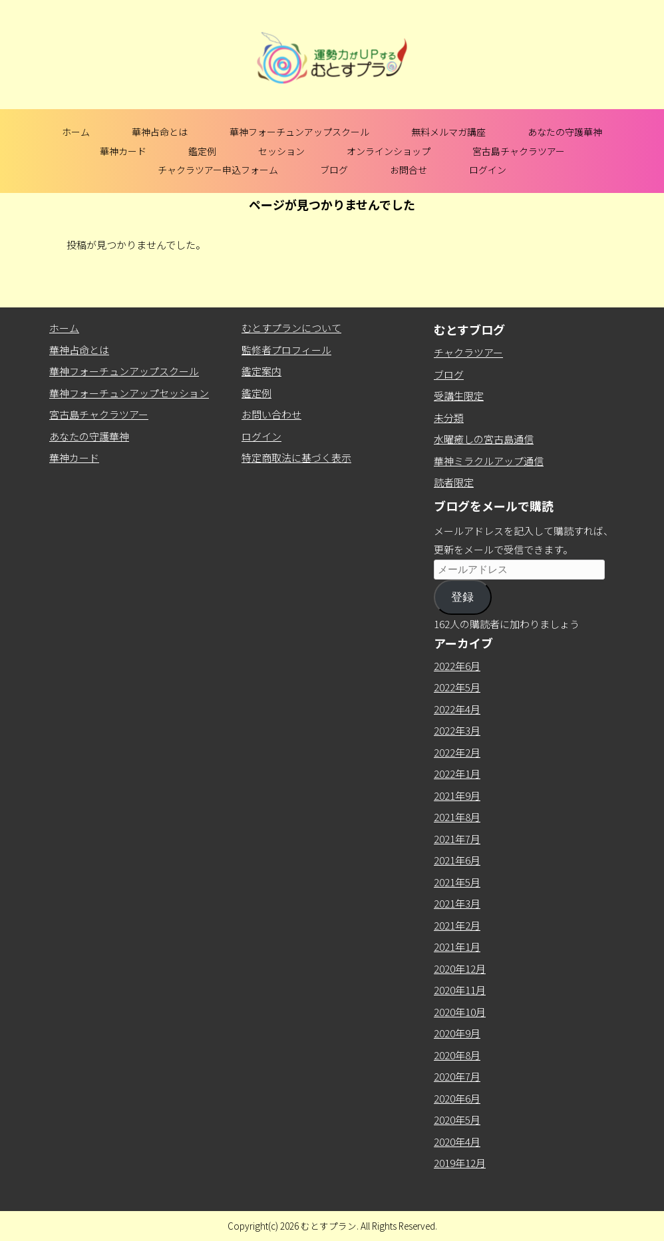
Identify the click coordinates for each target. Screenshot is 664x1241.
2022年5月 (457, 687)
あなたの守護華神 (565, 131)
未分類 (449, 418)
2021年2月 (457, 925)
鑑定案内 (261, 371)
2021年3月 (457, 903)
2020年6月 (457, 1098)
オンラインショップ (388, 151)
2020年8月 (457, 1055)
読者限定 (454, 482)
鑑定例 (202, 151)
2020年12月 (460, 968)
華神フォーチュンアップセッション (129, 393)
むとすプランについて (291, 328)
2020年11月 (460, 990)
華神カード (123, 151)
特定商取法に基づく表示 (296, 457)
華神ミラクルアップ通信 (489, 461)
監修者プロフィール (286, 350)
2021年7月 (457, 839)
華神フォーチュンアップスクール (299, 131)
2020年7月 (457, 1076)
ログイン (487, 169)
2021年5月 (457, 882)
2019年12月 (460, 1163)
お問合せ (408, 169)
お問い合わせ (271, 414)
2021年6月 (457, 860)
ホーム (76, 131)
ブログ (334, 169)
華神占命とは (160, 131)
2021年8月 (457, 817)
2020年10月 (460, 1012)
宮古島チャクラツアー (518, 151)
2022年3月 (457, 730)
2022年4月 (457, 709)
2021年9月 (457, 795)
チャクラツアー (468, 352)
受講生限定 (459, 396)
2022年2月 (457, 752)
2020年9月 (457, 1033)
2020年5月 (457, 1120)
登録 (462, 597)
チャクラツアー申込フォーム (218, 169)
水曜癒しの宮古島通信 (484, 439)
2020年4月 (457, 1142)
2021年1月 (457, 947)
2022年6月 (457, 666)
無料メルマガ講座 (448, 131)
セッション (281, 151)
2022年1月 (457, 774)
